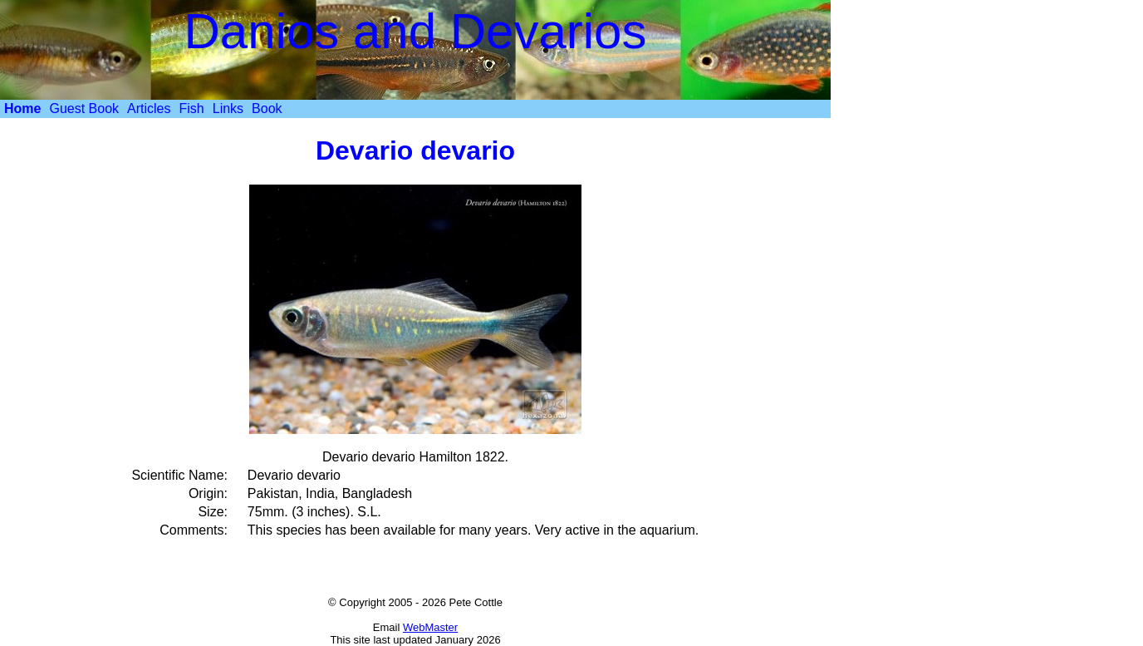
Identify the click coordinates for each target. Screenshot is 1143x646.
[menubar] (143, 109)
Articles (148, 108)
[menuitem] (22, 109)
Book (267, 108)
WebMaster (430, 627)
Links (228, 108)
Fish (191, 108)
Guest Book (84, 108)
